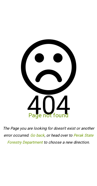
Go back (37, 135)
